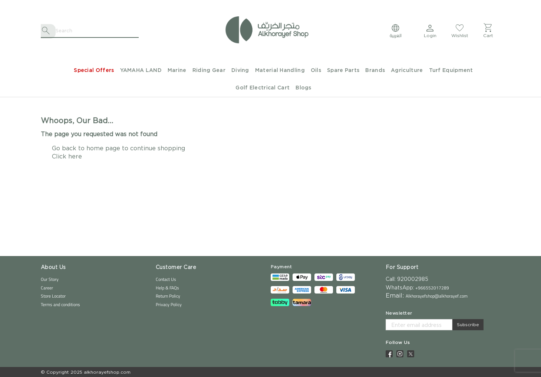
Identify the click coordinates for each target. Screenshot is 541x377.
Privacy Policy (169, 304)
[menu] (271, 79)
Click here (67, 156)
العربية (396, 35)
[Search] (47, 30)
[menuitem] (91, 71)
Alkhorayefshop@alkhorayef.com (437, 296)
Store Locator (53, 296)
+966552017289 (431, 287)
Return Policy (168, 296)
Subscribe (468, 324)
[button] (430, 31)
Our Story (50, 279)
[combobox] (90, 30)
